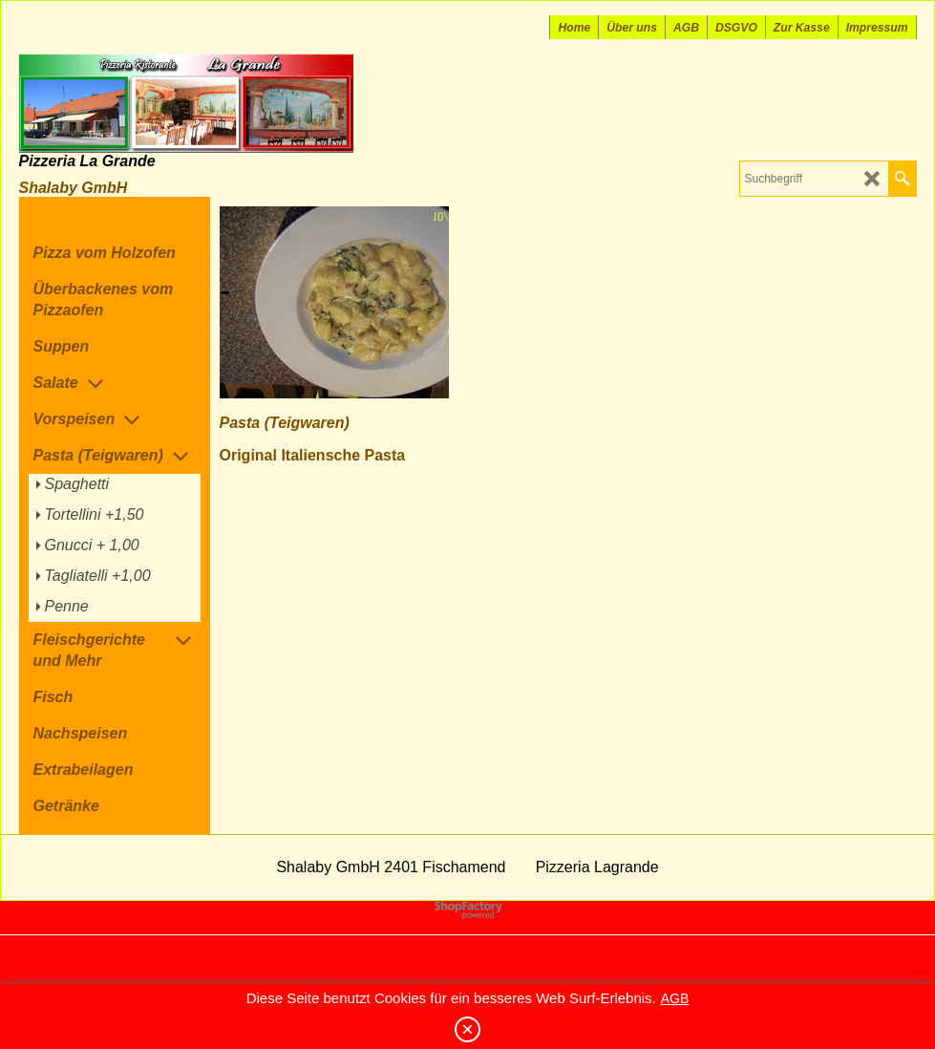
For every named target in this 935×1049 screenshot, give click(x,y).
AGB (675, 998)
